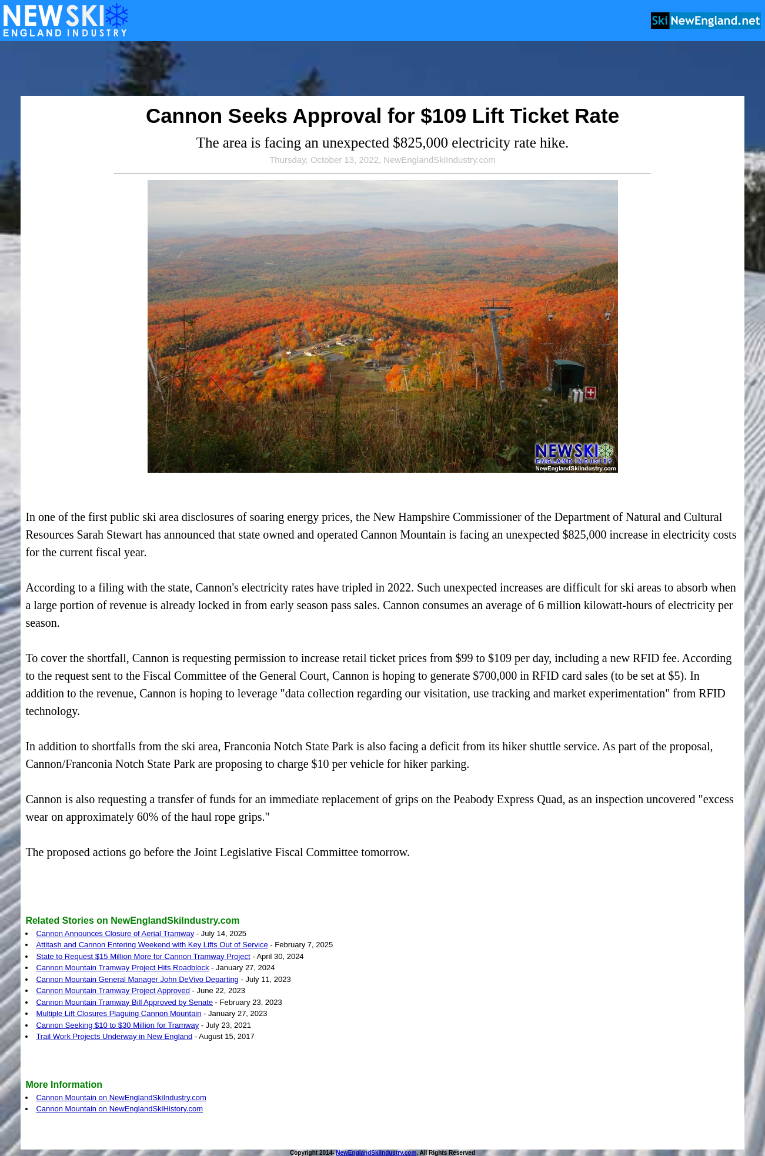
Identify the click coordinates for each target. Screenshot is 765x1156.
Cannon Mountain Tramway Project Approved (113, 990)
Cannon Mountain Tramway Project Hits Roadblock (122, 967)
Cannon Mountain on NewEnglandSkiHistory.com (119, 1108)
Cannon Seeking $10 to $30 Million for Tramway (117, 1025)
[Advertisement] (383, 69)
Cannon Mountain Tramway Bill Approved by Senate (124, 1002)
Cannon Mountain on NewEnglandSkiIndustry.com (121, 1097)
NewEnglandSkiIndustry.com (376, 1153)
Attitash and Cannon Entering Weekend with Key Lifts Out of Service (152, 944)
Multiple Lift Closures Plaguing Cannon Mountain (118, 1013)
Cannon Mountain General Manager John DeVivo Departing (137, 979)
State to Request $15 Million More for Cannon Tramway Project (143, 956)
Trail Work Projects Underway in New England (114, 1036)
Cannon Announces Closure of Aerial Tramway (115, 933)
